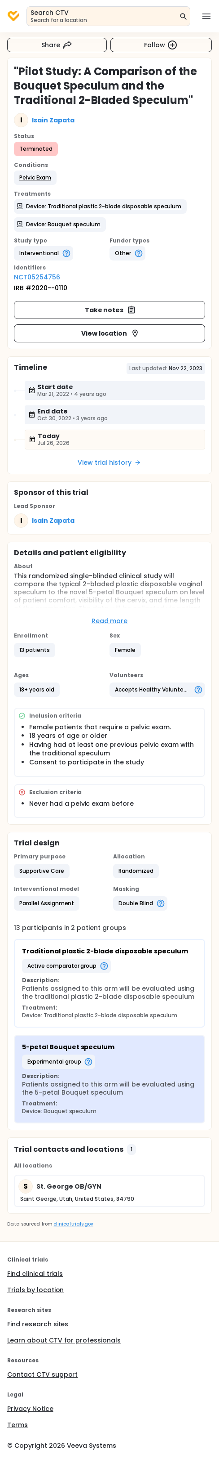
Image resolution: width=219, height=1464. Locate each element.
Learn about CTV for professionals (64, 1340)
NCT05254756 (37, 277)
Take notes (110, 309)
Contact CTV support (42, 1374)
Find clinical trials (35, 1273)
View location (110, 333)
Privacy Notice (30, 1408)
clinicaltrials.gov (73, 1224)
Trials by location (35, 1289)
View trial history (109, 462)
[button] (35, 178)
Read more (110, 621)
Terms (17, 1424)
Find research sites (37, 1324)
